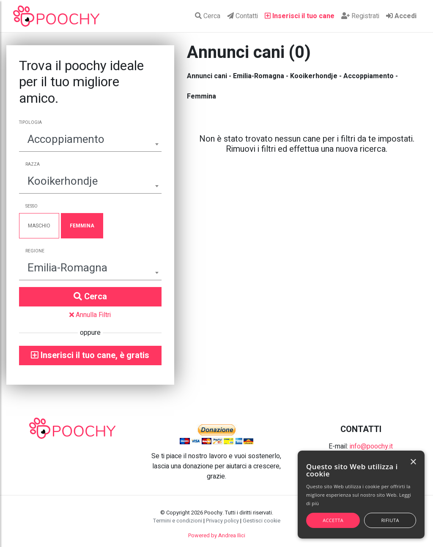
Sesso (31, 206)
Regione (34, 251)
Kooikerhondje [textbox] (62, 181)
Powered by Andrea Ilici (216, 535)
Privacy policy (222, 521)
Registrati (360, 16)
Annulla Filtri (90, 315)
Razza (32, 164)
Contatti (242, 16)
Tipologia (30, 123)
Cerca (207, 16)
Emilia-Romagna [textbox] (67, 268)
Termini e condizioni (177, 521)
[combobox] (90, 140)
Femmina (82, 226)
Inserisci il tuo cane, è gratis (90, 355)
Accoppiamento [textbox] (65, 139)
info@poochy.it (371, 446)
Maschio (39, 226)
